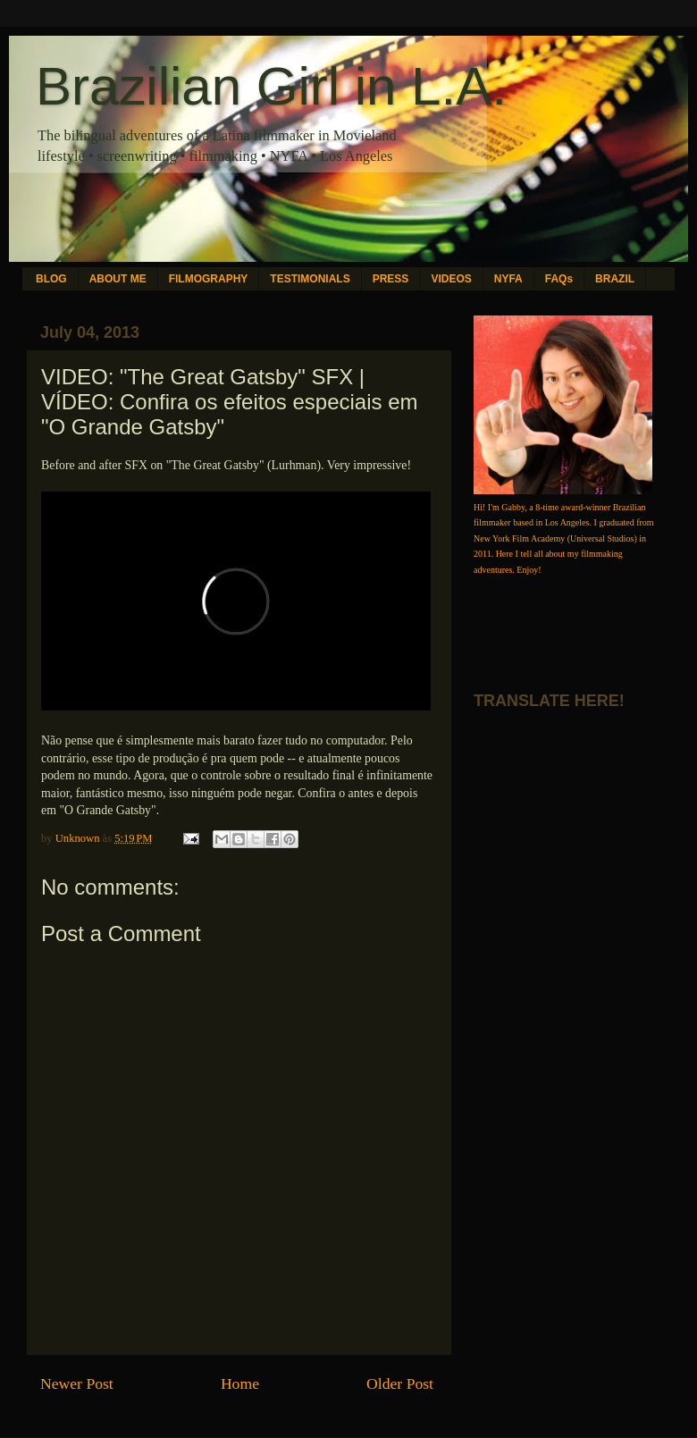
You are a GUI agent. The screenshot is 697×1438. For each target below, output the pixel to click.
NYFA (508, 279)
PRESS (391, 279)
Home (240, 1383)
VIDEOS (451, 279)
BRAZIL (614, 279)
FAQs (559, 279)
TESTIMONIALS (309, 279)
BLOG (51, 279)
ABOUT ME (118, 279)
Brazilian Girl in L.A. (271, 86)
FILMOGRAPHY (208, 279)
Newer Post (76, 1383)
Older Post (399, 1383)
